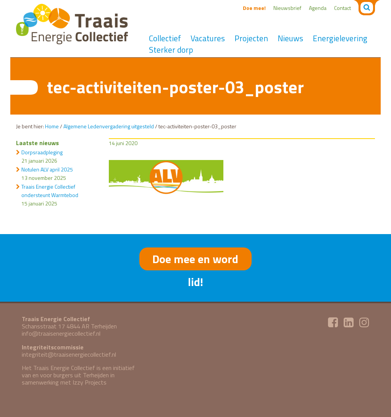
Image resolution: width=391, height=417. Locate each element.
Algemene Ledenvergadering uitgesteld (108, 126)
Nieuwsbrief (287, 8)
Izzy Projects (90, 382)
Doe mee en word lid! (195, 260)
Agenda (317, 8)
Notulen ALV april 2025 (47, 169)
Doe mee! (254, 8)
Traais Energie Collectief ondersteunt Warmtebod (49, 191)
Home (52, 126)
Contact (342, 8)
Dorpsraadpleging (42, 152)
